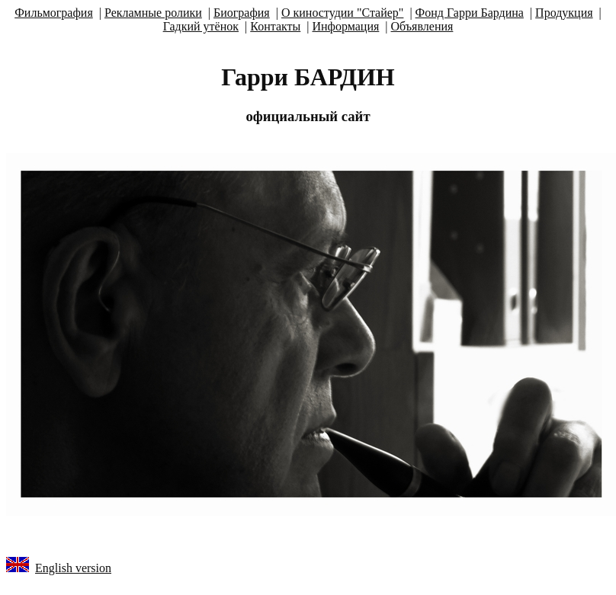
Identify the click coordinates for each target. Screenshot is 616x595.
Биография (241, 12)
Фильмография (53, 12)
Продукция (564, 12)
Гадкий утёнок (201, 26)
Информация (345, 26)
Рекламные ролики (153, 12)
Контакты (275, 26)
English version (73, 567)
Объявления (422, 26)
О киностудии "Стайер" (342, 12)
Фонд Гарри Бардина (469, 12)
